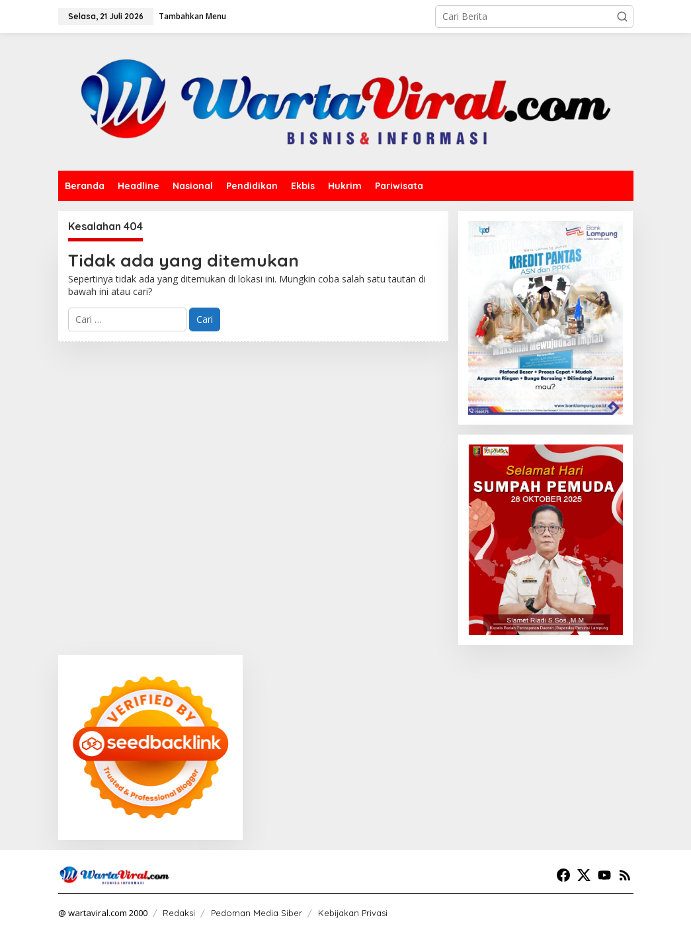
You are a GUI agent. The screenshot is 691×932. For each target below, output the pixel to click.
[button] (622, 16)
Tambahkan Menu (192, 16)
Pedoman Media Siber (256, 913)
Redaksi (179, 913)
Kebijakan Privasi (352, 913)
